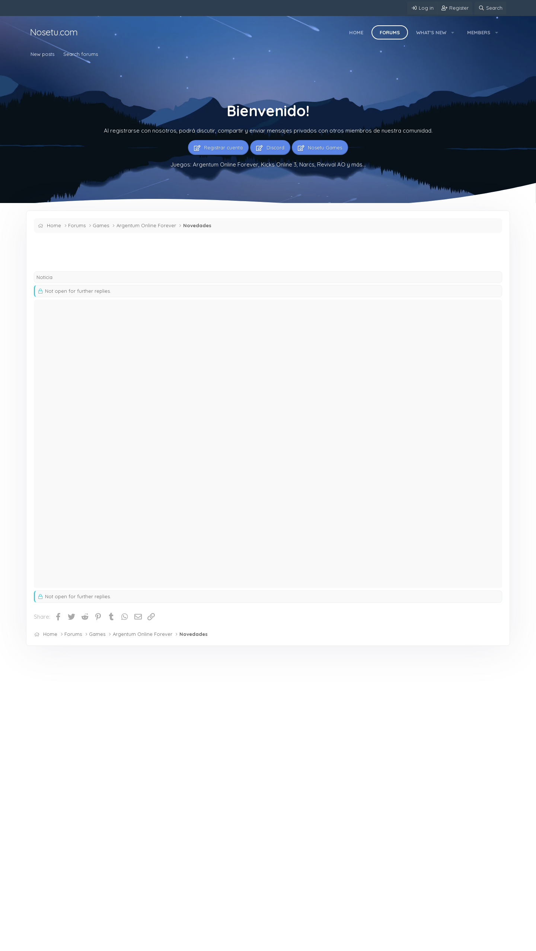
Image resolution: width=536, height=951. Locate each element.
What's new (431, 32)
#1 (492, 310)
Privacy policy (183, 944)
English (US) (72, 944)
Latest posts (174, 675)
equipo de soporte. (401, 545)
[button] (452, 32)
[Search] (490, 8)
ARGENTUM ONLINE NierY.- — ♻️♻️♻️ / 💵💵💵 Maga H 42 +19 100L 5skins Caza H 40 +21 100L (209, 785)
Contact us (107, 944)
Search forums (80, 54)
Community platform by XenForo (448, 942)
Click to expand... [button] (302, 470)
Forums (390, 32)
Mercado (176, 734)
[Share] (483, 310)
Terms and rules (143, 944)
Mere (40, 944)
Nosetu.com (54, 32)
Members (478, 32)
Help (210, 944)
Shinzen (48, 256)
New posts (42, 54)
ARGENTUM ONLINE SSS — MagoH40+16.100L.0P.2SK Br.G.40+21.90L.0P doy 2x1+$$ (204, 825)
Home (356, 32)
